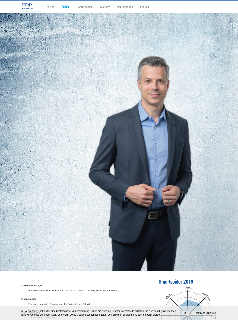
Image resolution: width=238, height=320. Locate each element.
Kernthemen (85, 7)
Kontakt (144, 7)
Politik (66, 7)
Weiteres (105, 7)
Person (50, 7)
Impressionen (125, 7)
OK (185, 313)
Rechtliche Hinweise (205, 313)
